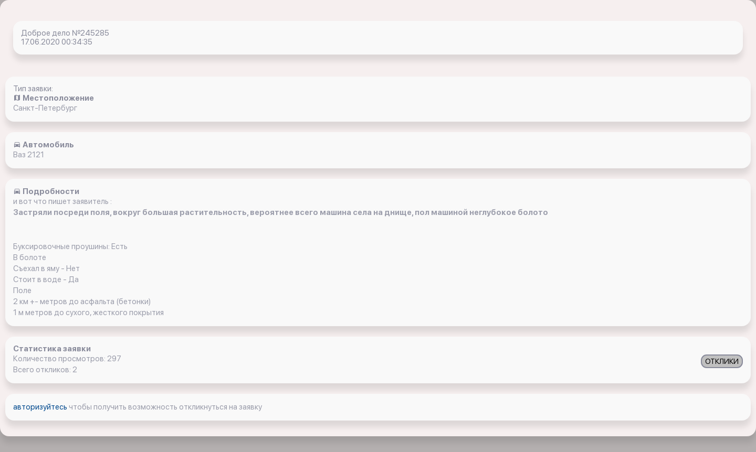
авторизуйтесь (41, 407)
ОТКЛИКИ (722, 361)
